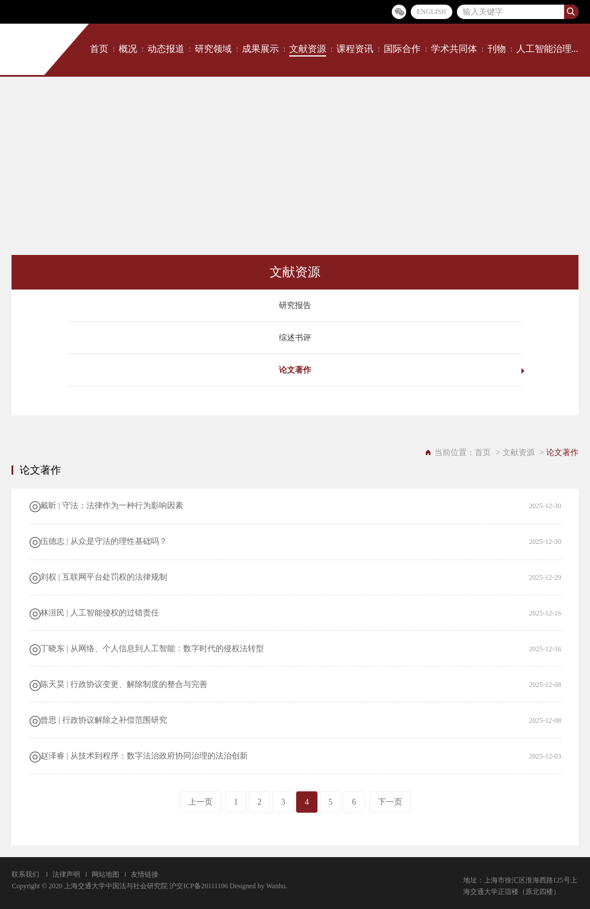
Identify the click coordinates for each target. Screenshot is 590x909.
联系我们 (25, 874)
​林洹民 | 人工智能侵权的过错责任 (99, 612)
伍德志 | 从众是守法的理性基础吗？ (103, 541)
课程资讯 (354, 49)
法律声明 (66, 874)
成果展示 (260, 49)
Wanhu (276, 886)
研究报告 (295, 305)
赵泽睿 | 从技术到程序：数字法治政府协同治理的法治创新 (144, 756)
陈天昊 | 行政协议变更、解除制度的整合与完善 (123, 684)
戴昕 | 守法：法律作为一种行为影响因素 (111, 505)
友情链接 (144, 874)
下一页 (390, 802)
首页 (99, 49)
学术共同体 (454, 49)
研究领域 (213, 49)
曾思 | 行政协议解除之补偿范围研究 (103, 720)
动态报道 (166, 49)
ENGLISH (431, 11)
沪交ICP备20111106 (198, 886)
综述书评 (295, 337)
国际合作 (402, 49)
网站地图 (105, 874)
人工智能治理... (547, 49)
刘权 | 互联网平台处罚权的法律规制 (103, 577)
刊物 (496, 49)
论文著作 (295, 370)
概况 (128, 49)
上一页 (200, 802)
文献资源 (307, 49)
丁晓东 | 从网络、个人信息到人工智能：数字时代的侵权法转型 (152, 648)
